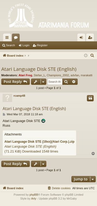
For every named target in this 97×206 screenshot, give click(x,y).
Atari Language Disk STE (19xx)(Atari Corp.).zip (39, 141)
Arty (33, 198)
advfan (75, 75)
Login (26, 45)
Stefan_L (39, 75)
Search (10, 45)
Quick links (8, 38)
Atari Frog (25, 75)
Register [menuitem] (91, 38)
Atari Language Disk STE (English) (38, 69)
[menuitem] (92, 55)
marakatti (86, 75)
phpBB (33, 194)
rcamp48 (19, 95)
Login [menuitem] (82, 38)
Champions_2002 (58, 75)
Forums (17, 38)
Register (42, 45)
